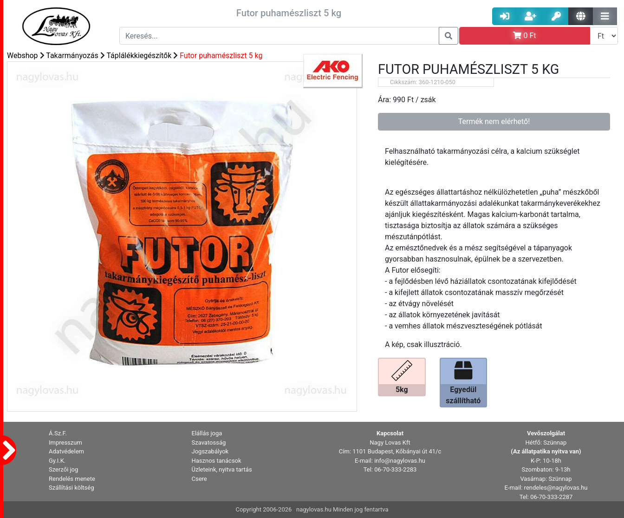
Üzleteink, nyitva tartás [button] (222, 469)
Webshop (22, 55)
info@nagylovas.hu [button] (399, 460)
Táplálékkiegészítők (138, 55)
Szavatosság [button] (209, 442)
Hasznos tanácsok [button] (216, 460)
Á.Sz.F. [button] (58, 433)
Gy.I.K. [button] (57, 460)
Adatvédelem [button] (66, 451)
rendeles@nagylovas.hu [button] (556, 487)
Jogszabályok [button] (210, 451)
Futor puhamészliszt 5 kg (221, 55)
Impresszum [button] (65, 442)
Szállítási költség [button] (71, 487)
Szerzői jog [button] (63, 469)
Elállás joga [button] (207, 433)
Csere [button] (199, 478)
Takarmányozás (72, 55)
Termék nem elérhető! (494, 121)
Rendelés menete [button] (72, 478)
